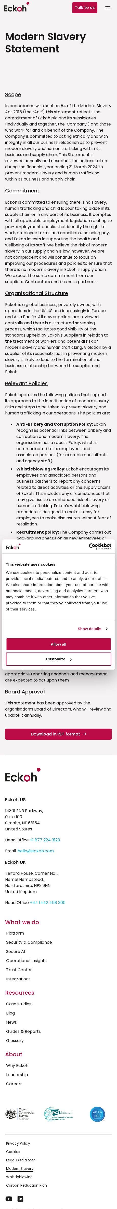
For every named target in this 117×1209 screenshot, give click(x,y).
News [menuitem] (11, 1022)
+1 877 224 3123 (45, 840)
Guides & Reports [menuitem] (23, 1031)
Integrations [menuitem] (18, 979)
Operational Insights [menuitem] (26, 961)
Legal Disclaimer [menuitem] (20, 1160)
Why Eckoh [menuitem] (17, 1065)
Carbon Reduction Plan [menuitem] (26, 1185)
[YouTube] (9, 1199)
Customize (58, 659)
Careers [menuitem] (14, 1084)
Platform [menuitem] (15, 933)
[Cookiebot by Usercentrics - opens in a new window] (89, 546)
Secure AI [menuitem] (15, 951)
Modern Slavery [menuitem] (19, 1168)
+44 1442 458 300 (48, 903)
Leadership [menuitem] (17, 1075)
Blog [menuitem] (10, 1013)
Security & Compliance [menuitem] (29, 942)
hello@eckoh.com (36, 851)
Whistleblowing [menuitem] (19, 1176)
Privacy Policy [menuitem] (18, 1143)
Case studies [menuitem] (18, 1004)
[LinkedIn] (20, 1199)
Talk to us (85, 7)
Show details (89, 629)
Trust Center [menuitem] (19, 970)
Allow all (58, 644)
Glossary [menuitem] (15, 1041)
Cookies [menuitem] (13, 1151)
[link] (108, 9)
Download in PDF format (58, 734)
